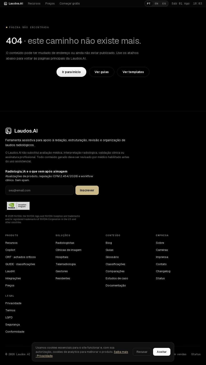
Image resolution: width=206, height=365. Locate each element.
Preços (50, 3)
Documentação (116, 285)
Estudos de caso (117, 278)
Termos (10, 310)
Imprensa (162, 257)
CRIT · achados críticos (20, 257)
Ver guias (102, 72)
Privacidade (13, 303)
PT (149, 3)
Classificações (115, 264)
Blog (109, 243)
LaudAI (10, 271)
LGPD (9, 317)
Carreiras (162, 250)
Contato (161, 264)
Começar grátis (70, 3)
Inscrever (87, 190)
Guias (109, 250)
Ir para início (71, 72)
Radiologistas (65, 243)
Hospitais (62, 257)
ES (164, 3)
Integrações (13, 278)
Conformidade (14, 331)
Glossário (112, 257)
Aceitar (162, 352)
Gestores (62, 271)
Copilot (10, 250)
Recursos (34, 3)
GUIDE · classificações (20, 264)
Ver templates (133, 72)
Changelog (163, 271)
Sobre (160, 243)
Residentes (63, 278)
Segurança (12, 324)
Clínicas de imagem (68, 250)
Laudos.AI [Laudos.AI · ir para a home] (13, 3)
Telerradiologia (66, 264)
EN (156, 3)
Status (160, 278)
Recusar (142, 352)
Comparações (115, 271)
